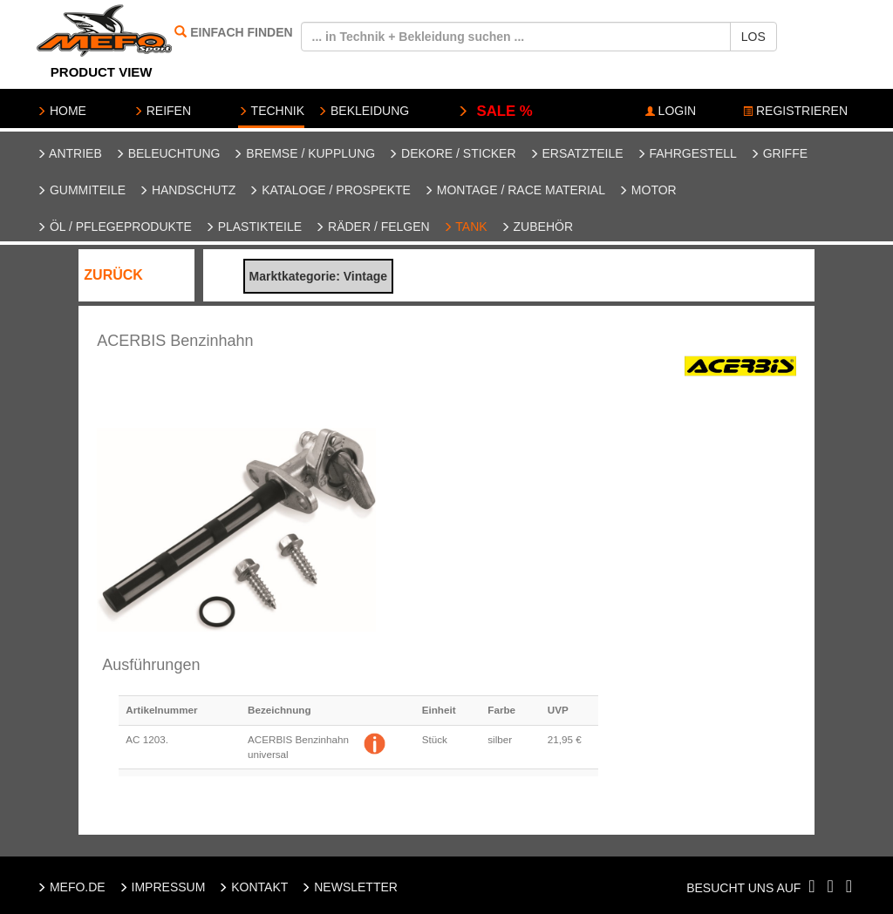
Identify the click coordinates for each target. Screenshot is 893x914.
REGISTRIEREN (795, 111)
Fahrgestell (687, 153)
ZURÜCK (113, 274)
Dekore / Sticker (451, 153)
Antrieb (69, 153)
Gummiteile (81, 190)
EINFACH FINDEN (241, 32)
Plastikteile (253, 227)
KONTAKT (253, 887)
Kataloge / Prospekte (330, 190)
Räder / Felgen (372, 227)
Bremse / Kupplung (304, 153)
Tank (465, 227)
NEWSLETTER (349, 887)
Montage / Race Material (514, 190)
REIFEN (162, 111)
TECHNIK (271, 111)
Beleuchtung (168, 153)
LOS (753, 37)
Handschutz (187, 190)
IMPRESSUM (162, 887)
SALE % (495, 111)
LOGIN (670, 111)
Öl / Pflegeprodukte (114, 227)
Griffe (779, 153)
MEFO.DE (71, 887)
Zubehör (537, 227)
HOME (61, 111)
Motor (647, 190)
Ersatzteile (576, 153)
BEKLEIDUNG (363, 111)
